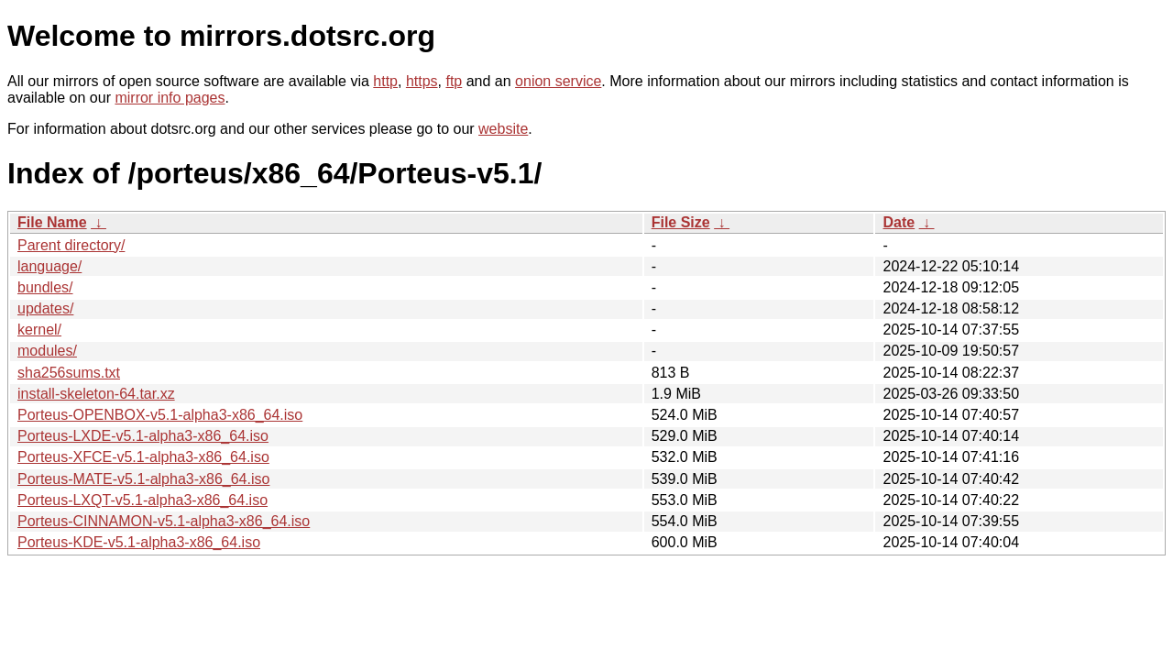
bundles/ (45, 287)
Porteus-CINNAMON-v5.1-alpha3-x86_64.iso (163, 521)
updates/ (45, 308)
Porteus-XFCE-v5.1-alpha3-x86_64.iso (143, 457)
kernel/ (39, 329)
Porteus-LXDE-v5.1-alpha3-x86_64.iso (143, 436)
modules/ (47, 350)
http (385, 81)
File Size (681, 222)
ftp (453, 81)
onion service (558, 81)
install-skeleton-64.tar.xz (96, 394)
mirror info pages (170, 97)
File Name (52, 222)
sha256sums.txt (68, 372)
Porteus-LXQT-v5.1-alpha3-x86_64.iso (142, 500)
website (503, 129)
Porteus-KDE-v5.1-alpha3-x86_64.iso (138, 542)
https (422, 81)
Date (898, 222)
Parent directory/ (71, 245)
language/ (49, 266)
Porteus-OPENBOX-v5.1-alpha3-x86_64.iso (159, 415)
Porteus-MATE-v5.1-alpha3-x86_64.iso (143, 479)
